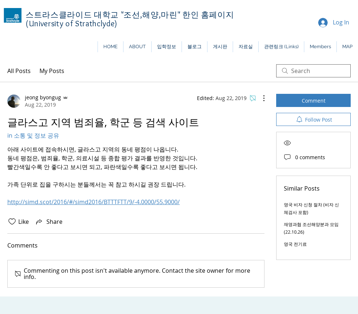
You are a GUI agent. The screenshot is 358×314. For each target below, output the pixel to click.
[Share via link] (48, 221)
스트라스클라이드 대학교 (73, 15)
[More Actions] (260, 98)
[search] (313, 70)
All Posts (19, 71)
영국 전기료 (295, 244)
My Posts (51, 71)
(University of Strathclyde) (72, 23)
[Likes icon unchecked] (12, 221)
